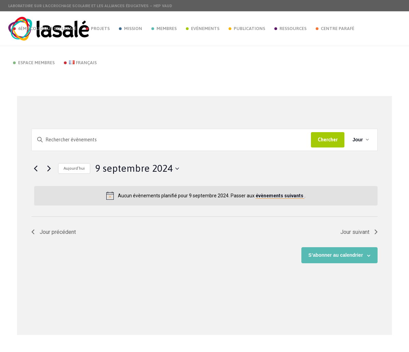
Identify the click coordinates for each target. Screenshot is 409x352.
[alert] (206, 195)
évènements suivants (280, 195)
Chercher (328, 139)
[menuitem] (44, 29)
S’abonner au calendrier (336, 255)
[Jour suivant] (49, 169)
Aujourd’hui (74, 168)
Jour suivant (359, 232)
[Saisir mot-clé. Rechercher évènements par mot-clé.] (171, 140)
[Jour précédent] (35, 169)
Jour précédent (53, 232)
